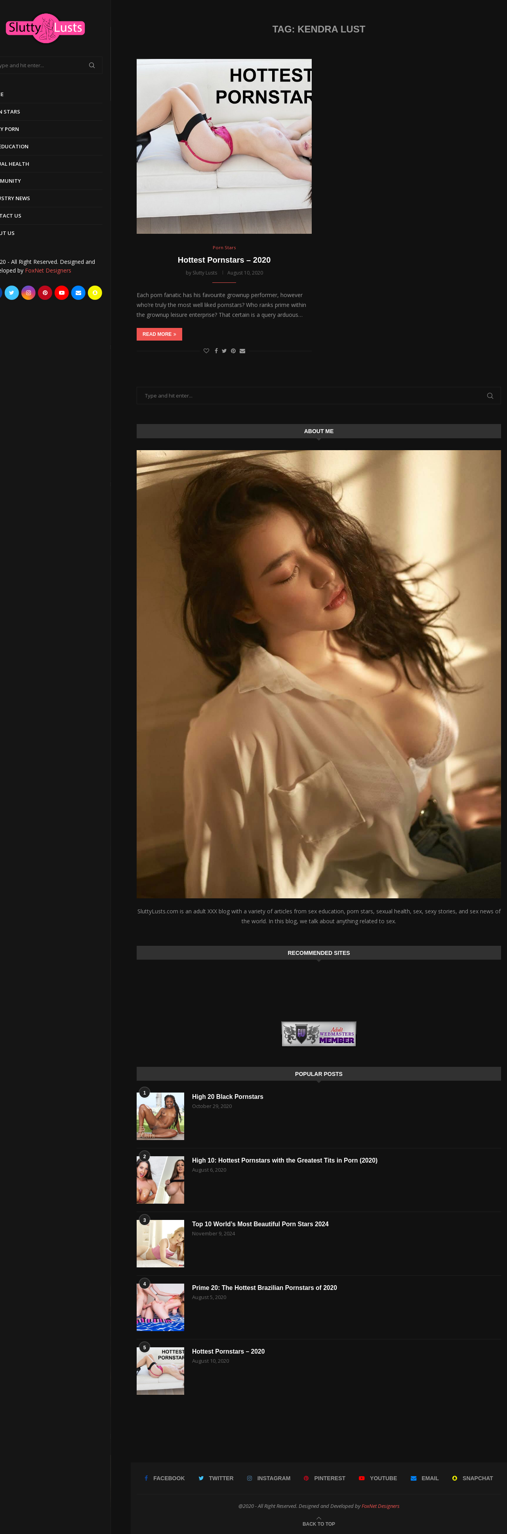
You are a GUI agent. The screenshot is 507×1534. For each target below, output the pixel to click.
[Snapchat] (115, 293)
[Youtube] (81, 293)
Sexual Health (28, 163)
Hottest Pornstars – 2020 (224, 260)
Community (24, 180)
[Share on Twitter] (224, 351)
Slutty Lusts (205, 272)
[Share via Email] (242, 351)
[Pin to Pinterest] (233, 351)
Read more (159, 334)
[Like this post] (206, 351)
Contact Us (24, 215)
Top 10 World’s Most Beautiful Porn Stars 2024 (262, 1224)
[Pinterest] (65, 293)
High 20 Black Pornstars (228, 1096)
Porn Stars (24, 111)
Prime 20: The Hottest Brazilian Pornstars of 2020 (266, 1287)
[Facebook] (15, 293)
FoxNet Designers (68, 270)
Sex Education (28, 146)
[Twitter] (32, 293)
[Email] (98, 293)
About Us (21, 233)
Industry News (29, 198)
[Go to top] (319, 1523)
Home (15, 94)
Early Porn (23, 129)
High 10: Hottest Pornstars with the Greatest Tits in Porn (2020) (287, 1160)
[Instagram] (48, 293)
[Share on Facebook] (216, 351)
